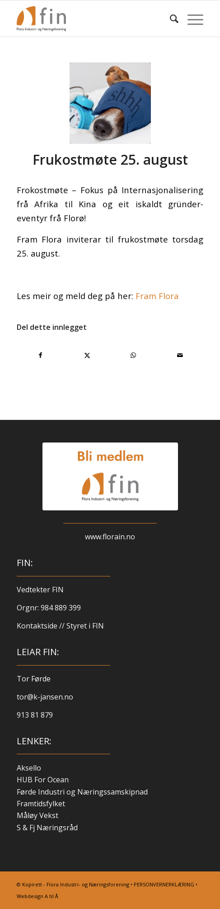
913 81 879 (35, 715)
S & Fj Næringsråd (47, 828)
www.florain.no (110, 537)
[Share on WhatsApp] (134, 355)
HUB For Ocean (43, 780)
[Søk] (169, 18)
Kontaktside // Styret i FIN (60, 626)
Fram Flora (157, 295)
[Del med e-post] (180, 355)
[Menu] (190, 18)
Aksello (29, 768)
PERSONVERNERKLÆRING (164, 884)
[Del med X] (87, 355)
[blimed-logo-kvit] (110, 476)
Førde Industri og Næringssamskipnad (82, 792)
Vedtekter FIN (40, 590)
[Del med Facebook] (40, 355)
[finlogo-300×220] (91, 18)
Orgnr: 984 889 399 (50, 608)
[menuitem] (169, 18)
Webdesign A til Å (37, 896)
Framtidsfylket (41, 804)
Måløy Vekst (37, 815)
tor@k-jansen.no (45, 697)
